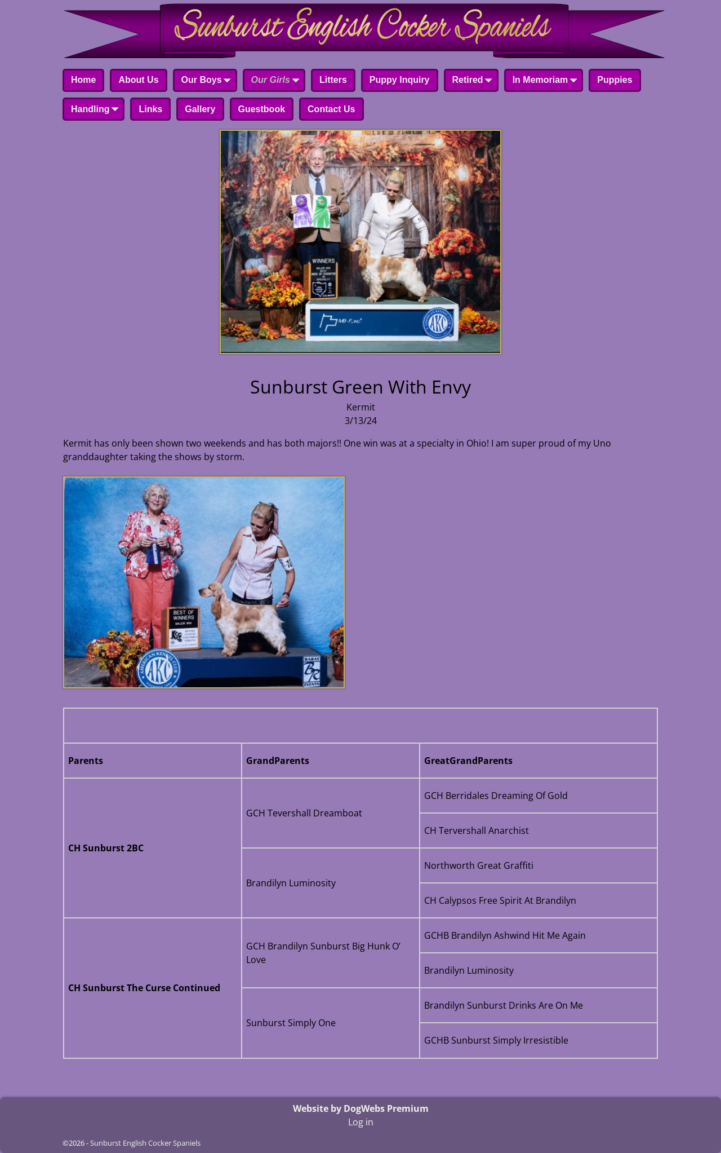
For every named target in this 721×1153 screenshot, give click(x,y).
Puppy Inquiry (400, 80)
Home (83, 80)
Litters (333, 80)
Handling (97, 110)
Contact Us (331, 109)
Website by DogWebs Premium (361, 1108)
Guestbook (262, 109)
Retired (474, 81)
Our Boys (208, 81)
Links (150, 109)
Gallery (200, 109)
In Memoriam (547, 81)
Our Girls (277, 81)
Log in (360, 1122)
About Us (138, 80)
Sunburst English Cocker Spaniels (145, 1143)
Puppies (614, 80)
